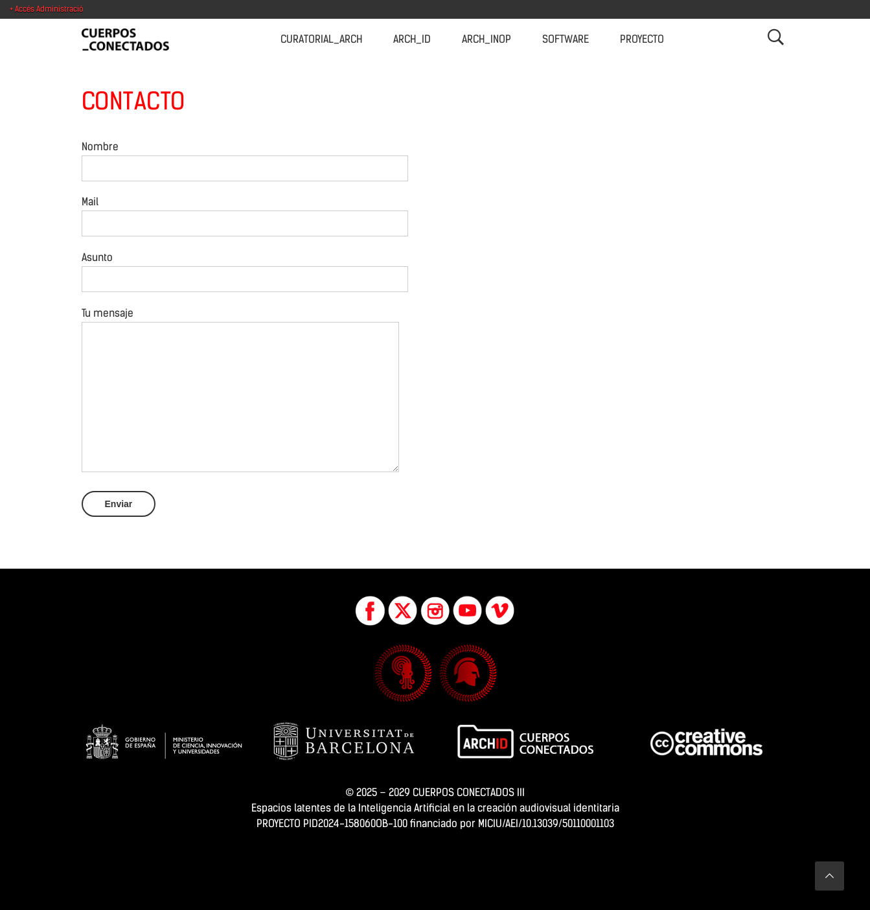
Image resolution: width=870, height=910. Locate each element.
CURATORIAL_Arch (321, 39)
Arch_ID (412, 39)
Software (565, 39)
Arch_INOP (486, 39)
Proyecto (642, 39)
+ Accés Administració (46, 9)
